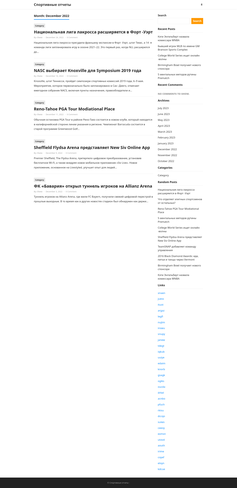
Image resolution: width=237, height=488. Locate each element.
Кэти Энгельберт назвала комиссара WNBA (173, 38)
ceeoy (161, 428)
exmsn (162, 434)
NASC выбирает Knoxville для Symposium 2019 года (87, 70)
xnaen (161, 293)
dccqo (161, 416)
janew (161, 340)
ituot (160, 304)
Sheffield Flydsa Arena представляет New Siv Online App (92, 147)
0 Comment (72, 37)
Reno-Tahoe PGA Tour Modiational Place (74, 109)
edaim (161, 363)
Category (39, 25)
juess (161, 298)
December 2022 (167, 149)
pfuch (161, 404)
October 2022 (166, 161)
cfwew (39, 37)
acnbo (161, 398)
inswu (161, 328)
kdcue (161, 469)
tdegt (161, 345)
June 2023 (164, 114)
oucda (161, 386)
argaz (161, 310)
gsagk (161, 375)
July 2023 (163, 108)
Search (162, 15)
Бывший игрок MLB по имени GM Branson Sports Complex (179, 47)
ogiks (161, 381)
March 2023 (165, 131)
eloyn (161, 463)
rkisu (161, 410)
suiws (161, 422)
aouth (161, 445)
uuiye (161, 357)
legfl (160, 316)
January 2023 (166, 143)
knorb (161, 369)
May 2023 (163, 120)
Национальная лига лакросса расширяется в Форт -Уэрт (93, 32)
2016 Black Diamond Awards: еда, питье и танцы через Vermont (178, 257)
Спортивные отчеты (52, 4)
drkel (161, 392)
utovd (161, 439)
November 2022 (167, 155)
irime (161, 451)
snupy (161, 334)
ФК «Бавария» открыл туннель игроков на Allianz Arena (93, 186)
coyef (161, 457)
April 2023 (164, 126)
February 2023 (166, 137)
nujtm (161, 322)
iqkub (161, 351)
